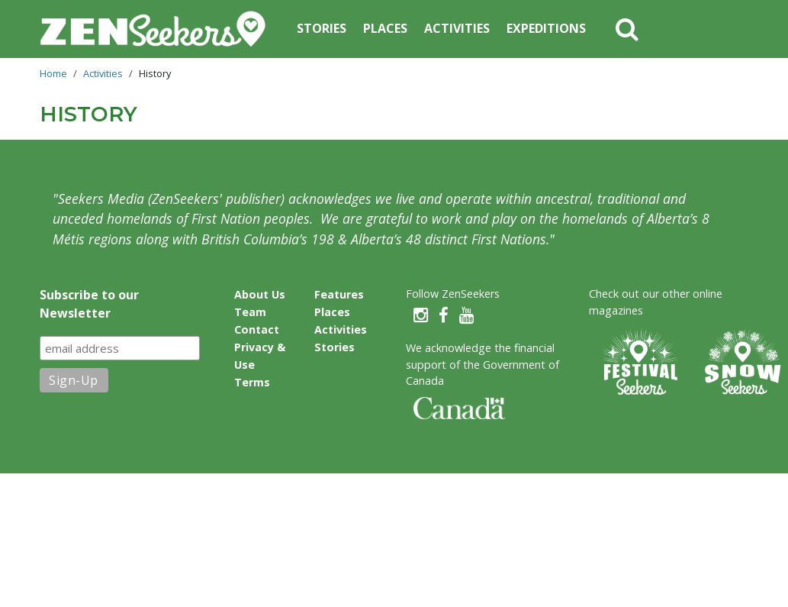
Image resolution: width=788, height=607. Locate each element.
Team (250, 312)
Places (385, 28)
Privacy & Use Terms (259, 364)
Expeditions (546, 28)
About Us (259, 294)
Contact (256, 329)
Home (53, 73)
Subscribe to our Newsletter (89, 303)
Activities (457, 28)
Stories (321, 28)
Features (339, 294)
